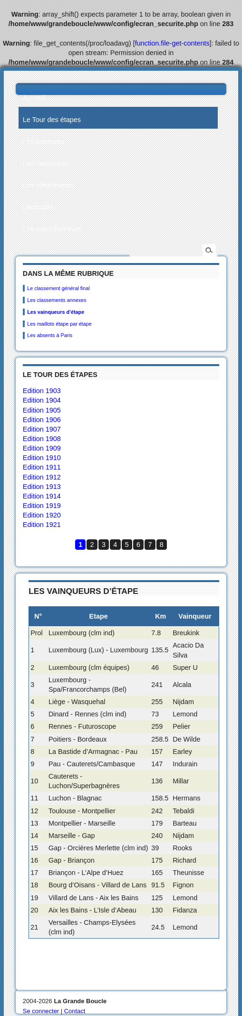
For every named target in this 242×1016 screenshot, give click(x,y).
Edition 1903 (42, 391)
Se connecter (41, 1011)
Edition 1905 (42, 410)
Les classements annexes (56, 300)
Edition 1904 (42, 400)
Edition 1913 (42, 486)
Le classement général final (58, 288)
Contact (75, 1011)
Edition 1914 (42, 496)
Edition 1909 (42, 448)
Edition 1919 (42, 505)
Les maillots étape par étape (59, 324)
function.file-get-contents (172, 43)
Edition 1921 (42, 524)
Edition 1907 (42, 429)
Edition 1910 (42, 457)
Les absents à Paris (49, 335)
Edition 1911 (42, 467)
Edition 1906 (42, 419)
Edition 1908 (42, 438)
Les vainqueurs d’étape (55, 312)
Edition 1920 (42, 515)
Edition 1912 (42, 477)
